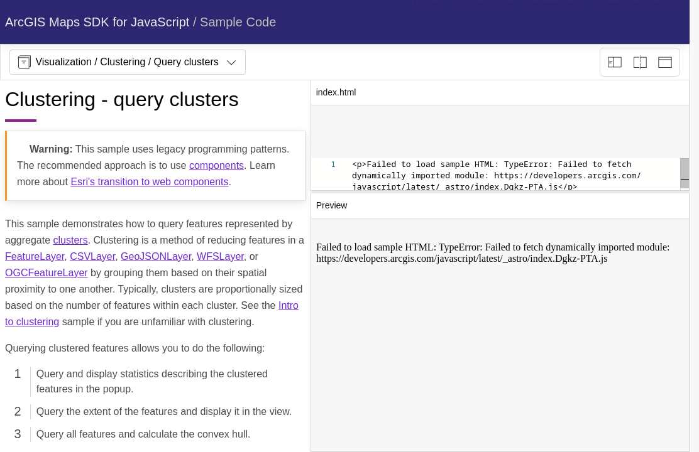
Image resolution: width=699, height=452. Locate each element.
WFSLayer (220, 256)
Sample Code (238, 22)
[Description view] (614, 62)
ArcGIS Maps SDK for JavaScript (97, 22)
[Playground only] (640, 62)
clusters (70, 240)
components (216, 165)
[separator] (500, 192)
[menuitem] (424, 22)
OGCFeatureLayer (46, 272)
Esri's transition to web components (149, 181)
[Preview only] (665, 62)
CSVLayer (92, 256)
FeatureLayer (34, 256)
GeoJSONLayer (156, 256)
